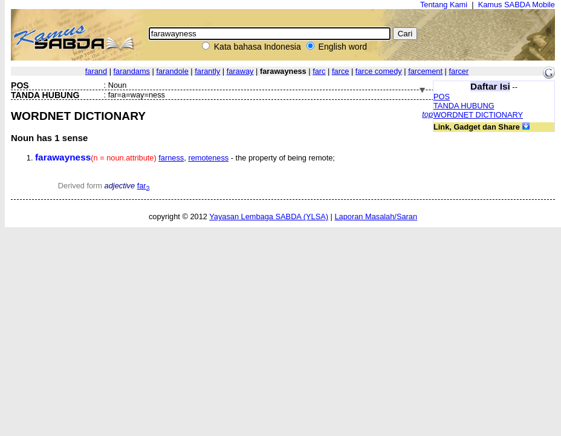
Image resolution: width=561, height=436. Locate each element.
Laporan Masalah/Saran (375, 216)
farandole (172, 71)
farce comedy (378, 71)
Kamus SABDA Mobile (516, 4)
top (427, 114)
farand (96, 71)
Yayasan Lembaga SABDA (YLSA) (268, 216)
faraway (240, 71)
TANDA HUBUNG (464, 105)
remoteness (208, 157)
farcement (425, 71)
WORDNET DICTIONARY (478, 114)
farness (171, 157)
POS (441, 96)
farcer (459, 71)
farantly (207, 71)
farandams (132, 71)
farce (340, 71)
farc (319, 71)
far (143, 185)
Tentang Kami (443, 4)
